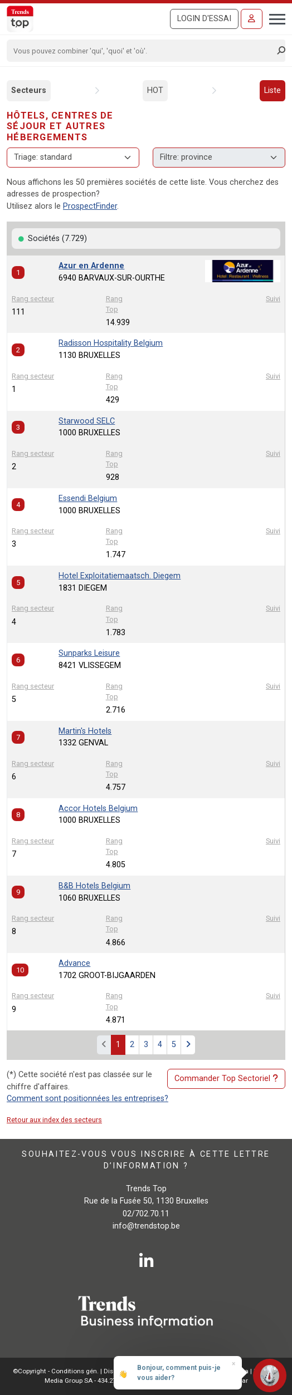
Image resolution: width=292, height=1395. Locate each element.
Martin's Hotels (85, 731)
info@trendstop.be (146, 1226)
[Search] (142, 51)
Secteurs (28, 90)
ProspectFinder (90, 206)
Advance (74, 963)
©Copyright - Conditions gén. (56, 1371)
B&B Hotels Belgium (94, 886)
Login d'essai (204, 18)
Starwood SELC (87, 421)
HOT (155, 90)
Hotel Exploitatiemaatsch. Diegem (120, 576)
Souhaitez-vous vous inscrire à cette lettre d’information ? (146, 1160)
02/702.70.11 (146, 1214)
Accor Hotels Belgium (98, 808)
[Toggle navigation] (273, 18)
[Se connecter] (251, 19)
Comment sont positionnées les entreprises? (87, 1098)
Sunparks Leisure (89, 653)
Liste (272, 90)
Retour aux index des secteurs (54, 1120)
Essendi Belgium (88, 498)
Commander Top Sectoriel (226, 1079)
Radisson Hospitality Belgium (111, 343)
